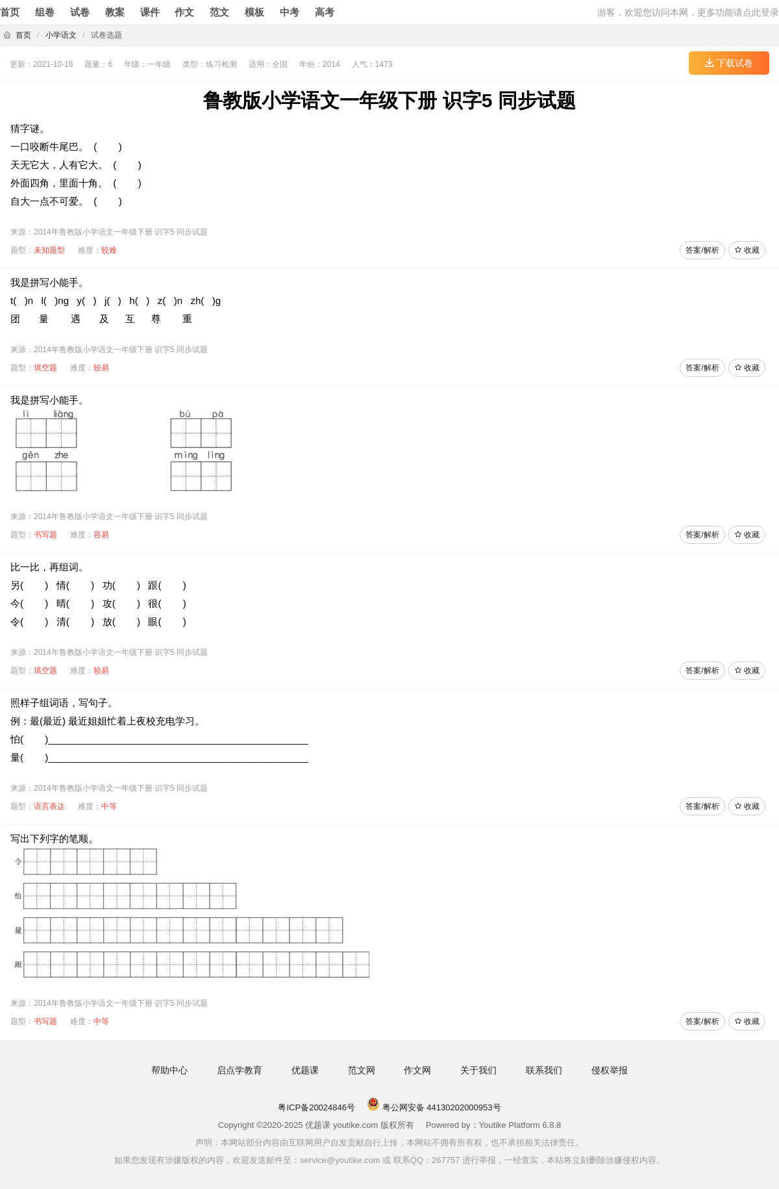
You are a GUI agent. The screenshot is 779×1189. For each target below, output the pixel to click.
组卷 (45, 12)
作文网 (417, 1070)
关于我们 (478, 1070)
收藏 (747, 250)
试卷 (80, 12)
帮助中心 (169, 1070)
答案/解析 (702, 250)
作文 (184, 12)
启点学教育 (239, 1070)
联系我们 (544, 1070)
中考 (289, 12)
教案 (115, 12)
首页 (9, 12)
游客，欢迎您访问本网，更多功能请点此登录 (688, 12)
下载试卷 (729, 63)
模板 (254, 12)
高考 (324, 12)
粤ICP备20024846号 (316, 1107)
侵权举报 (609, 1070)
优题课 (305, 1070)
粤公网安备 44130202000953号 (434, 1107)
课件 (150, 12)
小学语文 (61, 35)
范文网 (361, 1070)
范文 (219, 12)
